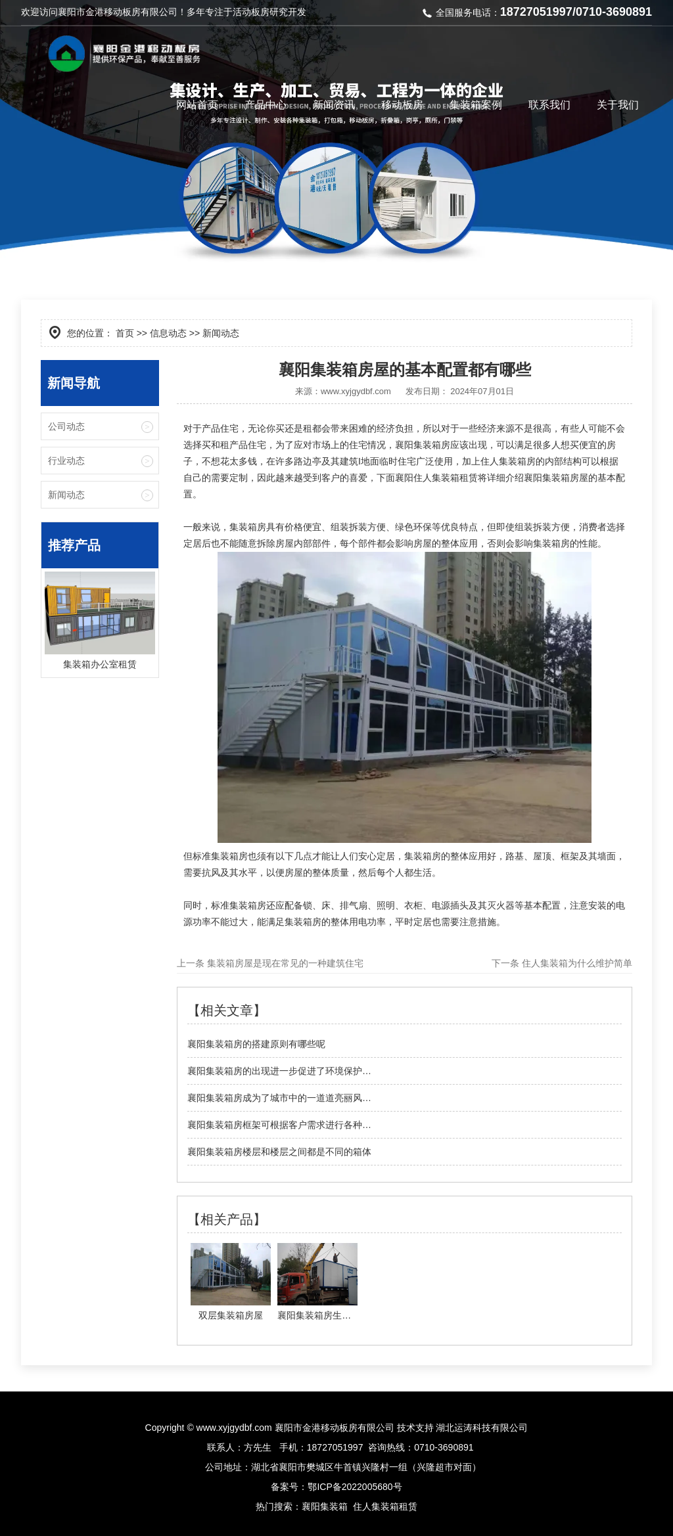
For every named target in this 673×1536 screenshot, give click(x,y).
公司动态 (66, 426)
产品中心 (265, 104)
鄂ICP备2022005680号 (355, 1486)
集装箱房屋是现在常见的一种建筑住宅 (283, 963)
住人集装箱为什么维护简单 (575, 963)
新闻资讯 (334, 104)
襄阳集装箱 (325, 1506)
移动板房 (402, 104)
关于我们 (618, 104)
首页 (125, 333)
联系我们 (549, 104)
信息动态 (168, 333)
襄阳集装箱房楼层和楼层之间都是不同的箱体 (279, 1151)
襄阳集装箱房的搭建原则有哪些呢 (256, 1044)
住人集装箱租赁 (385, 1506)
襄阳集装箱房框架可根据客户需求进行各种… (279, 1124)
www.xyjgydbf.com (356, 391)
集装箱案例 (476, 104)
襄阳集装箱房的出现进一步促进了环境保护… (279, 1071)
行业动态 (66, 460)
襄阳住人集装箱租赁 (436, 477)
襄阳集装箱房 (422, 445)
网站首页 (197, 104)
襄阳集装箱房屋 (556, 477)
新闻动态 (66, 494)
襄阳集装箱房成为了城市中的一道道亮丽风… (279, 1098)
